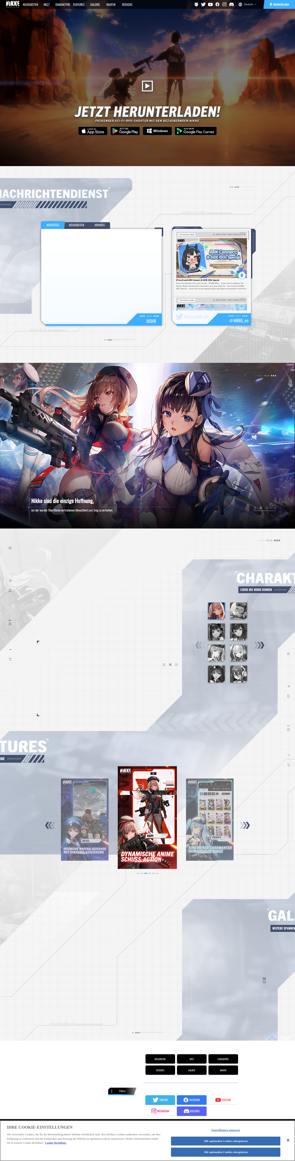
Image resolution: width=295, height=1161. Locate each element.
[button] (259, 645)
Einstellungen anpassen (225, 1130)
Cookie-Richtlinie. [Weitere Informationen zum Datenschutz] (56, 1142)
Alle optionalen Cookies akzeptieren (226, 1141)
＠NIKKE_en (238, 320)
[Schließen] (288, 1140)
